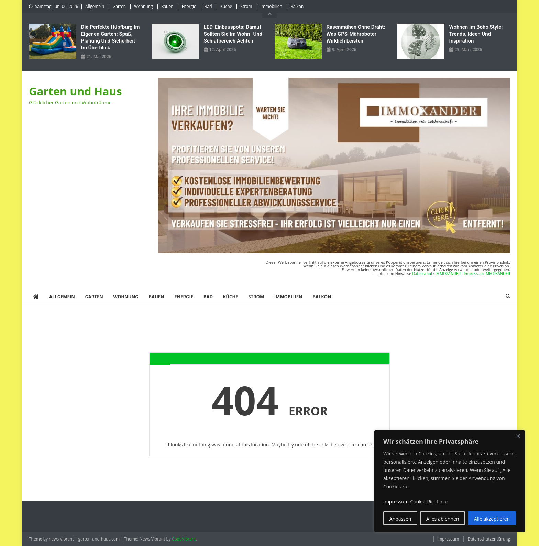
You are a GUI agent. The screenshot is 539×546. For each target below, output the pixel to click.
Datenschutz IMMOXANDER (436, 273)
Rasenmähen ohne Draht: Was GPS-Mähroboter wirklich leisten (356, 34)
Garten (119, 6)
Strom (246, 6)
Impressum (448, 539)
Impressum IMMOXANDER (487, 273)
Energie (189, 6)
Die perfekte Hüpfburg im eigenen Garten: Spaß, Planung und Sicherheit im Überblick (110, 37)
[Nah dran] (518, 436)
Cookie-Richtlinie (429, 501)
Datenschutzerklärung (489, 539)
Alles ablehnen (442, 518)
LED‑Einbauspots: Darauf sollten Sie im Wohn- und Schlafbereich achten (233, 34)
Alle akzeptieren (492, 518)
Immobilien (271, 6)
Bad (208, 6)
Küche (226, 6)
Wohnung (143, 6)
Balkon (297, 6)
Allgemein (94, 6)
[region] (449, 481)
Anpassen (400, 518)
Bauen (167, 6)
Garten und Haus (75, 91)
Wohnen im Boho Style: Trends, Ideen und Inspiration (476, 34)
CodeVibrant (184, 539)
